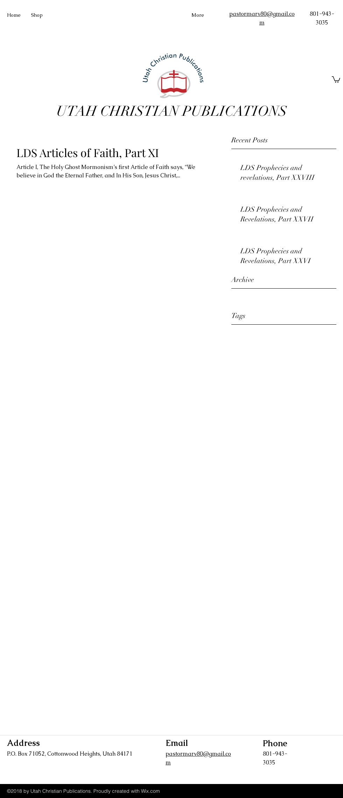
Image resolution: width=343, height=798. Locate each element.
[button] (336, 79)
